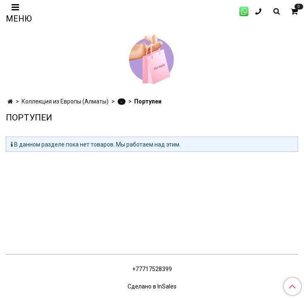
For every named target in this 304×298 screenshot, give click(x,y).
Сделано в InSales (152, 286)
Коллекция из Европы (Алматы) (65, 101)
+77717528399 (152, 269)
